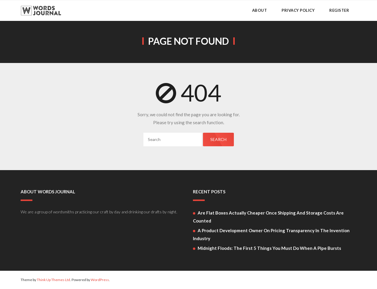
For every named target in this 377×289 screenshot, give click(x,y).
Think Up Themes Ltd (53, 280)
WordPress (100, 280)
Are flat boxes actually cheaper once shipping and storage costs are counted (268, 216)
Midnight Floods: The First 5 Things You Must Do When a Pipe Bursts (269, 248)
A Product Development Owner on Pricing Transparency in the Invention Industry (271, 234)
